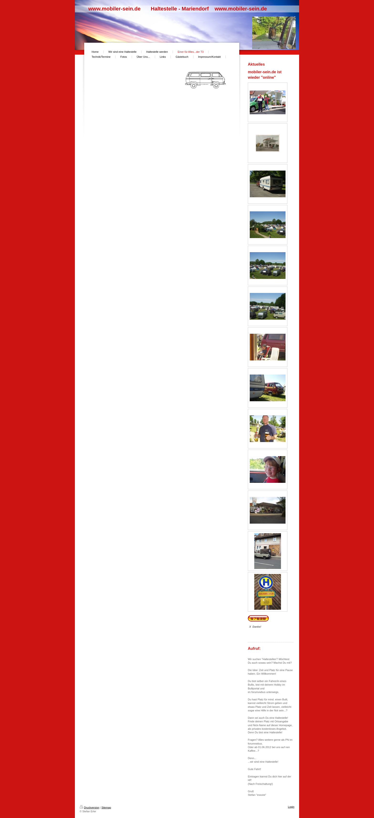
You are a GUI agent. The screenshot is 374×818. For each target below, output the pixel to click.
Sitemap (106, 807)
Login (291, 806)
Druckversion (89, 807)
